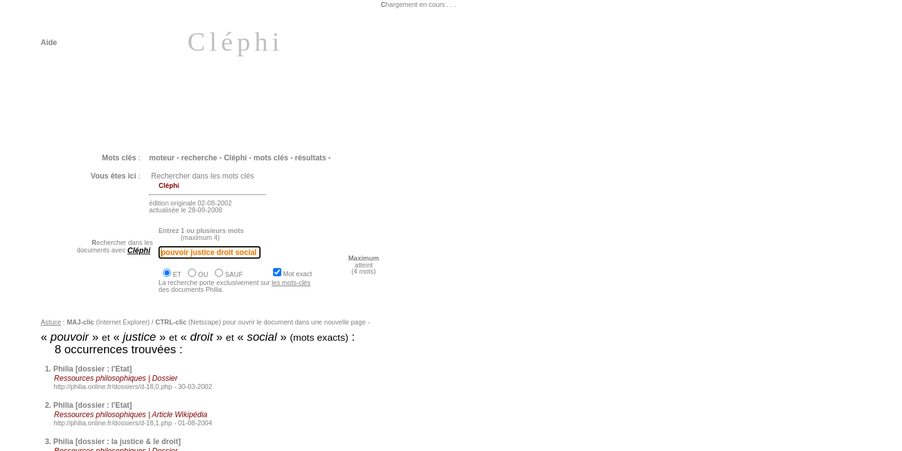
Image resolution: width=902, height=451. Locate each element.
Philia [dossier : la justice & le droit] (116, 441)
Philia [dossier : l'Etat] (92, 369)
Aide (49, 42)
